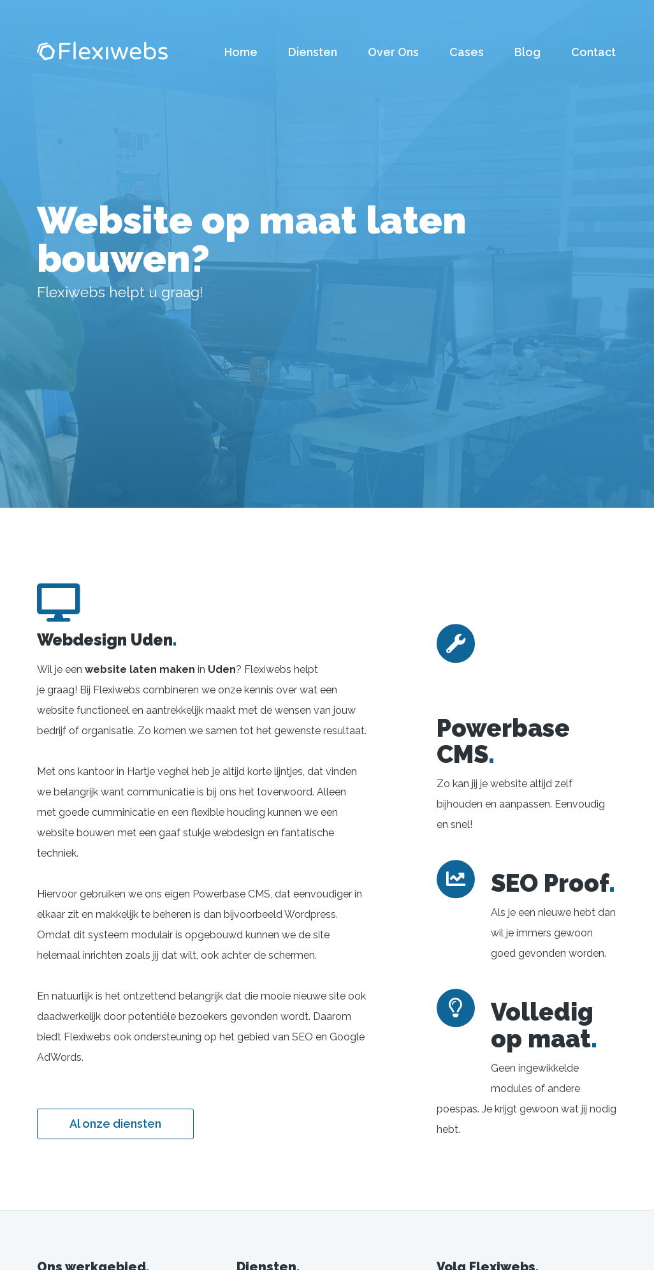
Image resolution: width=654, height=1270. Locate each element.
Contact (593, 52)
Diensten (312, 52)
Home (241, 52)
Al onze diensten (115, 1123)
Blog (527, 52)
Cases (466, 52)
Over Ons (393, 52)
